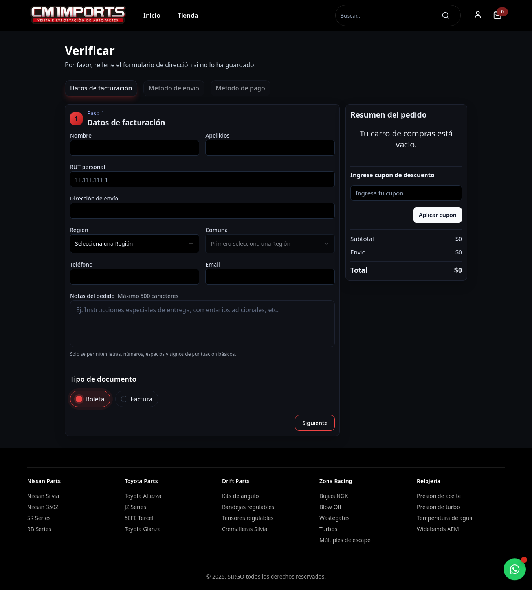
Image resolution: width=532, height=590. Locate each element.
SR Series (39, 518)
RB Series (39, 529)
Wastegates (334, 518)
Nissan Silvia (43, 496)
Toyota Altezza (143, 496)
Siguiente (314, 422)
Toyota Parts (141, 481)
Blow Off (330, 507)
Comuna (216, 229)
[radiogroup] (202, 399)
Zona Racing (335, 481)
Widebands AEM (438, 529)
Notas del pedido (124, 296)
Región (79, 229)
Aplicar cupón (438, 215)
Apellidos (217, 135)
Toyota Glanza (143, 529)
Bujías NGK (333, 496)
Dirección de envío (94, 198)
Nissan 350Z (43, 507)
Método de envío (174, 88)
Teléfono (81, 264)
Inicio (151, 15)
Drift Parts (235, 481)
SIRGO (236, 576)
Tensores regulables (247, 518)
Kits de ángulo (240, 496)
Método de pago (240, 88)
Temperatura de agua (444, 518)
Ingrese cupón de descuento (392, 175)
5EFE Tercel (139, 518)
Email (212, 264)
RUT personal (87, 167)
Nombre (81, 135)
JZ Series (135, 507)
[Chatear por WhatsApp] (515, 570)
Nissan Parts (44, 481)
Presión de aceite (439, 496)
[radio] (79, 399)
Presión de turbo (438, 507)
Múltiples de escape (345, 540)
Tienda (188, 15)
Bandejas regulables (248, 507)
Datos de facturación (101, 88)
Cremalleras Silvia (245, 529)
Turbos (328, 529)
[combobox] (134, 243)
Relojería (428, 481)
